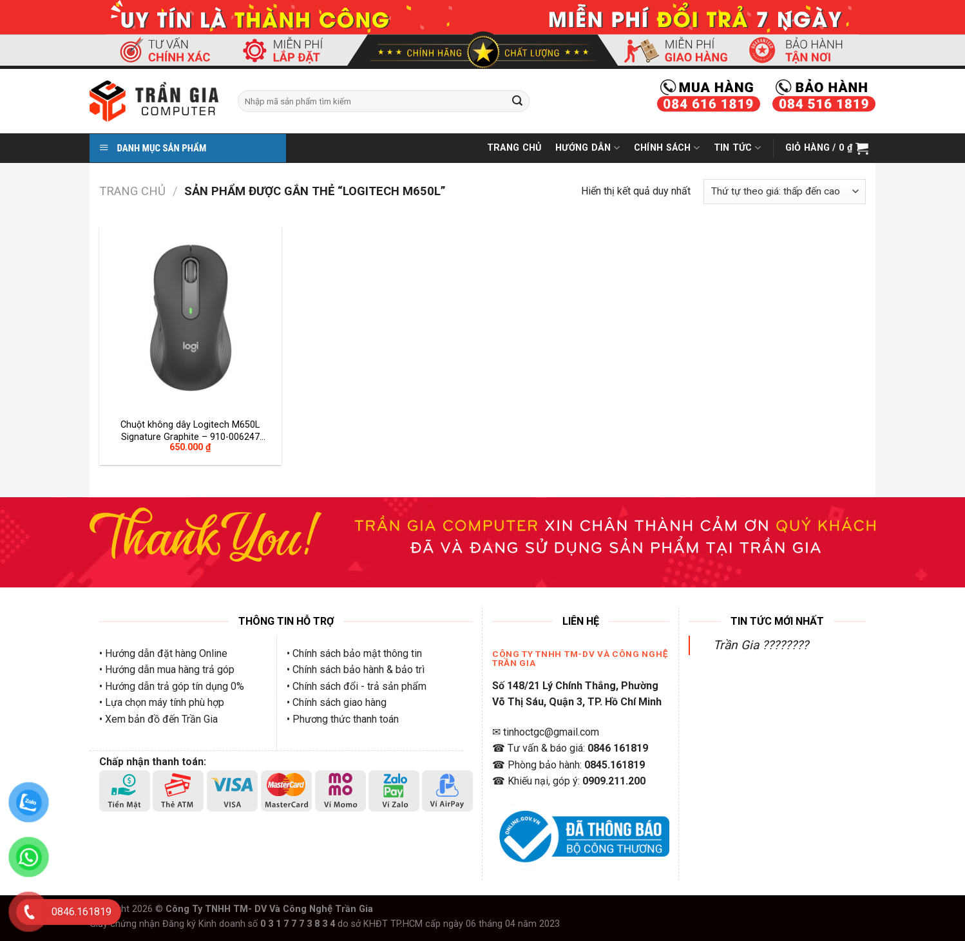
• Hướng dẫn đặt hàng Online (163, 653)
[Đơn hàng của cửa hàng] (784, 191)
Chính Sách (667, 148)
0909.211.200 (613, 781)
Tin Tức (737, 148)
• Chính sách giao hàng (337, 702)
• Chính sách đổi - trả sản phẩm (356, 686)
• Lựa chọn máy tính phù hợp (161, 702)
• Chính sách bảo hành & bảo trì (356, 669)
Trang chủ (132, 191)
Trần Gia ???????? (760, 645)
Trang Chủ (514, 147)
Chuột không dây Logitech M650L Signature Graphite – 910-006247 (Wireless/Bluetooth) (190, 430)
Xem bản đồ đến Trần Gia (161, 719)
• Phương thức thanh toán (343, 719)
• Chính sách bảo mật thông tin (354, 653)
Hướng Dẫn (587, 148)
